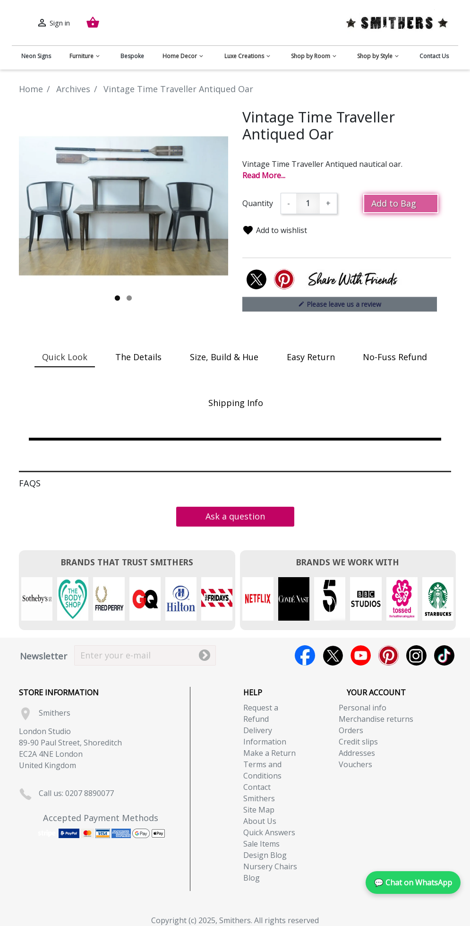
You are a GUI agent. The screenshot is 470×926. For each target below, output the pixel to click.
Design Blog (265, 855)
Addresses (357, 753)
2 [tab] (129, 298)
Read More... (263, 175)
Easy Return (311, 357)
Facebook (305, 655)
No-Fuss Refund (395, 357)
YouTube (360, 655)
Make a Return (269, 753)
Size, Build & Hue (224, 357)
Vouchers (355, 764)
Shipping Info (235, 402)
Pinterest (388, 655)
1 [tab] (117, 298)
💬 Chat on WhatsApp (413, 882)
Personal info (362, 707)
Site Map (258, 810)
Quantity (257, 203)
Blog (251, 878)
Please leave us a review (339, 304)
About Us (259, 821)
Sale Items (261, 844)
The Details (138, 357)
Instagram (416, 655)
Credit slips (358, 741)
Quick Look (64, 357)
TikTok (444, 655)
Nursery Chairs (270, 866)
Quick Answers (269, 832)
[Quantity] (308, 203)
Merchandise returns (376, 719)
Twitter (333, 655)
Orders (351, 730)
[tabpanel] (123, 206)
